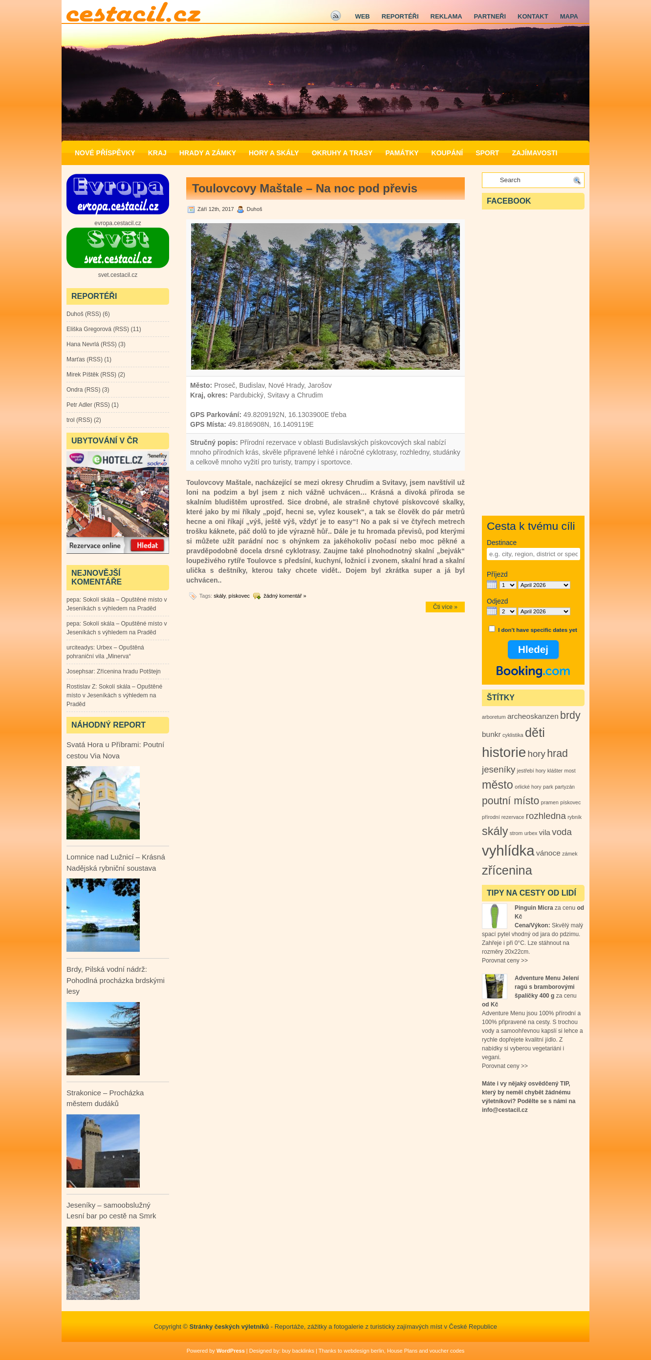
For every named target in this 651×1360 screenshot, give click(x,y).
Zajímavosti (534, 153)
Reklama (446, 16)
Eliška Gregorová (88, 329)
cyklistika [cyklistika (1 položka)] (512, 735)
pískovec (239, 596)
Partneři (490, 16)
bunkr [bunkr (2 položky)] (491, 734)
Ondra (74, 389)
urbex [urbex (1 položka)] (531, 833)
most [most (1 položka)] (570, 771)
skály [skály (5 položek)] (495, 831)
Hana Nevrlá (82, 344)
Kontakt (533, 16)
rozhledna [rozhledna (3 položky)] (546, 816)
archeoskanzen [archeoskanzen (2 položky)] (533, 716)
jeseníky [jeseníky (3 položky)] (498, 769)
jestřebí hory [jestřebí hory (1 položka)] (531, 771)
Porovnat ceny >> (505, 960)
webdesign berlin (364, 1351)
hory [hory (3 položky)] (536, 754)
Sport (487, 153)
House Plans (402, 1351)
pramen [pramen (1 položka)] (550, 802)
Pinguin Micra (534, 907)
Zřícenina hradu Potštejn (129, 671)
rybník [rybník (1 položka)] (574, 817)
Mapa (569, 16)
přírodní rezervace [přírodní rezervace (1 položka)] (503, 817)
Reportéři (400, 16)
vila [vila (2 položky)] (544, 832)
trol (70, 420)
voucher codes (447, 1351)
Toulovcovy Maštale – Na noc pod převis (304, 188)
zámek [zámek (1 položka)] (569, 854)
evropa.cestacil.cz (117, 223)
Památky (401, 153)
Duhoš (75, 314)
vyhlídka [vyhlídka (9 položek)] (508, 850)
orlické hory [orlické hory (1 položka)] (528, 787)
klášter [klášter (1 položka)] (555, 771)
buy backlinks (298, 1351)
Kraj (157, 153)
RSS (93, 314)
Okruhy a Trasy (342, 153)
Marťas (75, 359)
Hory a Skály (274, 153)
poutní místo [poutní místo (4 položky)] (510, 801)
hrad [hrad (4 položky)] (557, 753)
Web (362, 16)
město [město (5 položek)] (497, 784)
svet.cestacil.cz (118, 275)
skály (219, 596)
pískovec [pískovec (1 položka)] (570, 802)
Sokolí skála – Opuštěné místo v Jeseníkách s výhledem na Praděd (114, 695)
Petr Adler (79, 404)
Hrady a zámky (207, 153)
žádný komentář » (284, 596)
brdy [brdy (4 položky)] (570, 715)
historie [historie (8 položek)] (504, 752)
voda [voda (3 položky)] (561, 832)
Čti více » (445, 607)
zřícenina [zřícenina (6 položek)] (507, 870)
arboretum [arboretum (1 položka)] (494, 717)
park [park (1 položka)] (548, 787)
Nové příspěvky (105, 153)
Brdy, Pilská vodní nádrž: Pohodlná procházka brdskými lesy (115, 980)
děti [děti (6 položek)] (535, 732)
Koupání (447, 153)
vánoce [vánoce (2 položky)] (548, 853)
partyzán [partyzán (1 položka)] (565, 787)
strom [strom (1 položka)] (516, 833)
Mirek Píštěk (82, 374)
